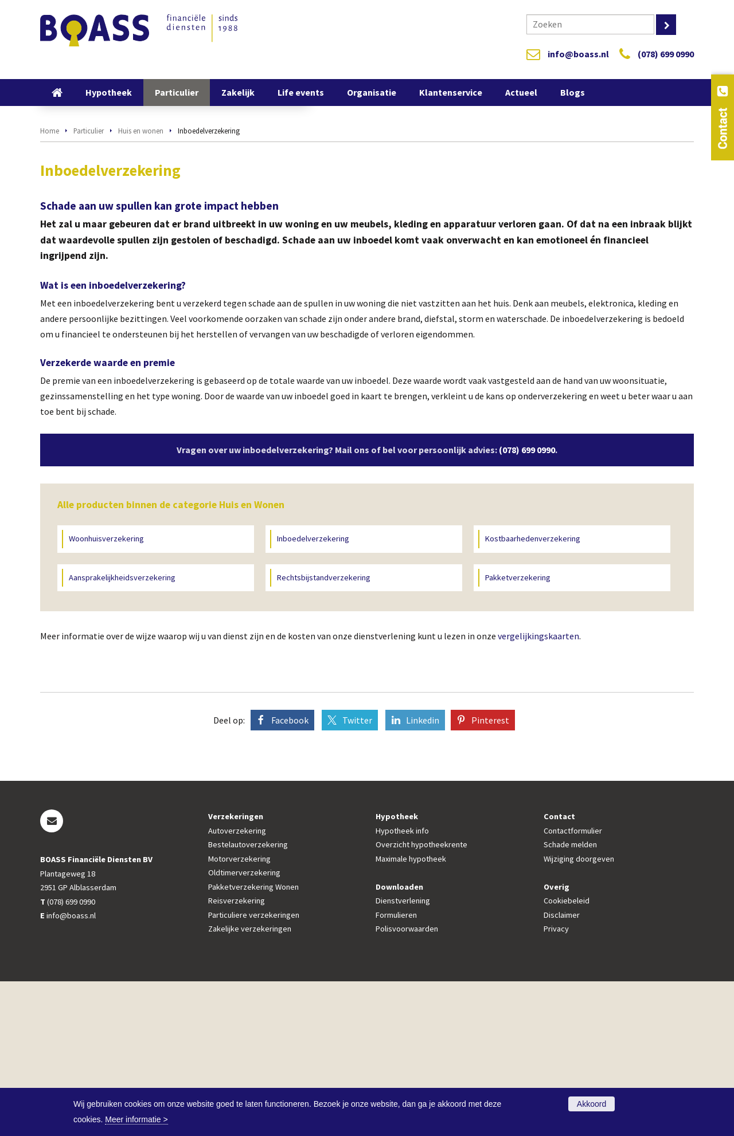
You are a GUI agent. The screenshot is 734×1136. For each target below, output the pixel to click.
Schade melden (570, 999)
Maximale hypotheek (411, 1013)
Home (49, 285)
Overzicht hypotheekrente (421, 999)
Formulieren (396, 1069)
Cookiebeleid (566, 1055)
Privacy (556, 1083)
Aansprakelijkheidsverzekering (122, 732)
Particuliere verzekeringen (253, 1069)
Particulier (88, 285)
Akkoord (591, 1104)
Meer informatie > (136, 1119)
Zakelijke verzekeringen (249, 1083)
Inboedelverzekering (313, 693)
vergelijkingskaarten (538, 790)
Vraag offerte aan (90, 226)
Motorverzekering (239, 1013)
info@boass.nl (578, 54)
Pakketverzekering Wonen (253, 1041)
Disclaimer (562, 1069)
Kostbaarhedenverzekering (532, 693)
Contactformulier (573, 985)
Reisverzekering (236, 1055)
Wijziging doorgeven (579, 1013)
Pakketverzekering (517, 732)
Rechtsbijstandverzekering (323, 732)
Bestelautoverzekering (248, 999)
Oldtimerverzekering (244, 1027)
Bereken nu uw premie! (197, 226)
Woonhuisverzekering (106, 693)
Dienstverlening (403, 1055)
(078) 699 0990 (666, 54)
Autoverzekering (237, 985)
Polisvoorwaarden (407, 1083)
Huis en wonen (140, 285)
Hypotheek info (402, 985)
